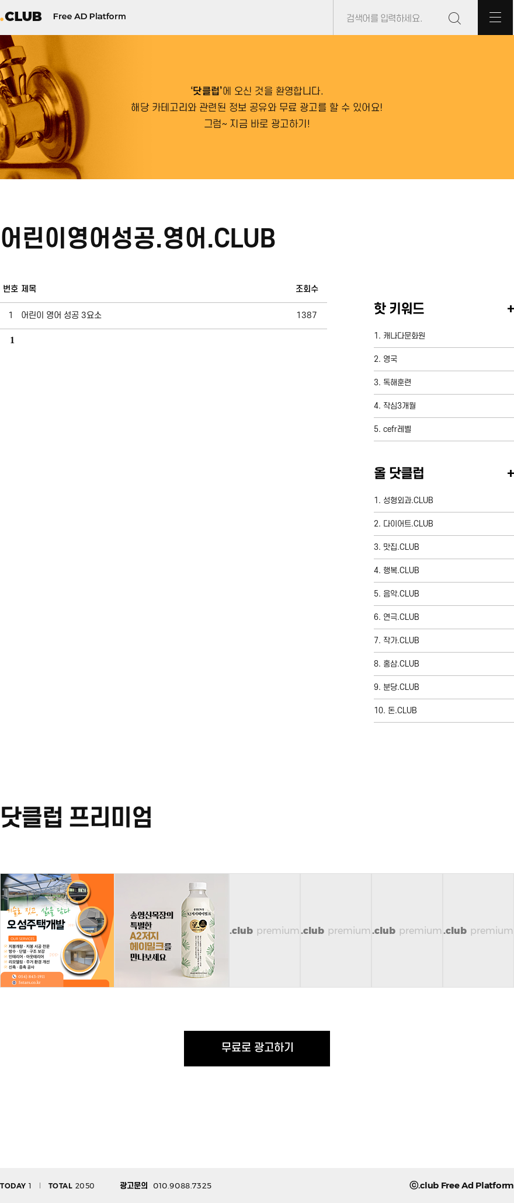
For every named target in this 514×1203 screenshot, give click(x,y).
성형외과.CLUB (408, 500)
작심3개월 (399, 406)
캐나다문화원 (404, 336)
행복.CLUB (401, 570)
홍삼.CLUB (401, 664)
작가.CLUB (401, 640)
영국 (390, 359)
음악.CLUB (401, 594)
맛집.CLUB (401, 547)
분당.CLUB (401, 687)
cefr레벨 (397, 429)
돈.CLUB (402, 710)
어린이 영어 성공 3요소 (61, 315)
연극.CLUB (401, 617)
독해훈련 (397, 382)
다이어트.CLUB (408, 523)
